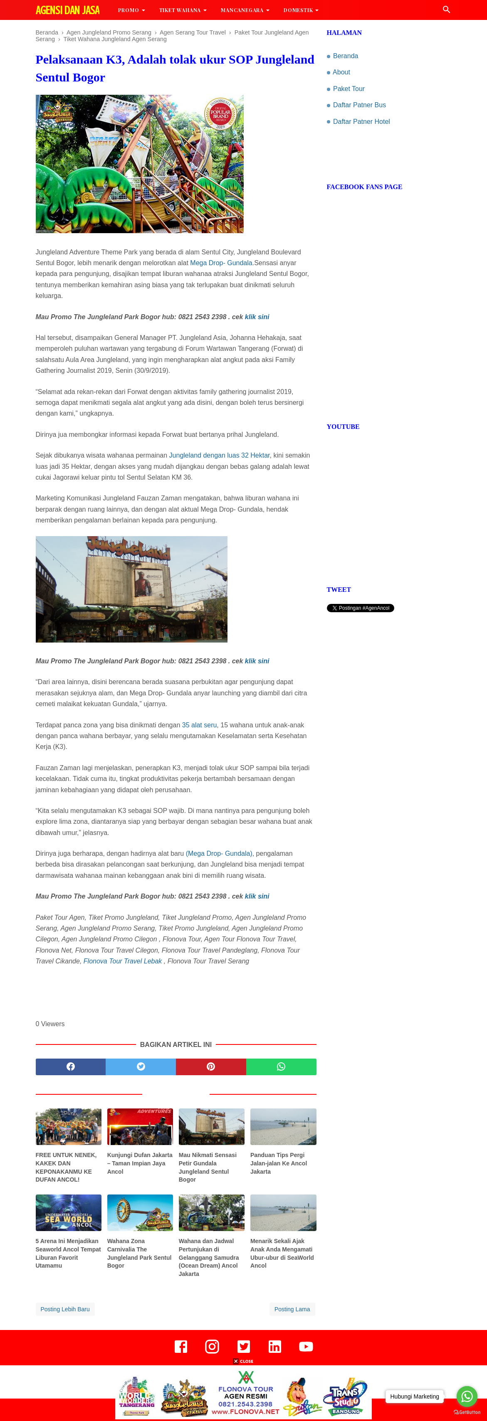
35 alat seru (199, 725)
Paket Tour (349, 88)
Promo (128, 10)
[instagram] (212, 1352)
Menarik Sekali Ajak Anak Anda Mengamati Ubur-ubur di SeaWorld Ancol (282, 1253)
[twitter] (141, 1067)
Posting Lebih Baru (65, 1309)
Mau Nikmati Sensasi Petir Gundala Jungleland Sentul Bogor (208, 1167)
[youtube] (306, 1352)
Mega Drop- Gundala (221, 262)
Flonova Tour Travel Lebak (123, 961)
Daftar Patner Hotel (361, 121)
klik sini (257, 316)
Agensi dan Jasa (67, 10)
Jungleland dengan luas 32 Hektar (219, 455)
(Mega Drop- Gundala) (218, 853)
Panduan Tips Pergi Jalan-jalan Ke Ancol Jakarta (278, 1163)
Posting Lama (292, 1309)
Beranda (345, 55)
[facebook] (71, 1067)
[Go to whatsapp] (467, 1396)
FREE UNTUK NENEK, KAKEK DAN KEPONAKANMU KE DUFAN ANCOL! (66, 1167)
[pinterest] (211, 1067)
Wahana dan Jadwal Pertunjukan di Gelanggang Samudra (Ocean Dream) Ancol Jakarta (209, 1257)
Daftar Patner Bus (359, 104)
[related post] (69, 1126)
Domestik (298, 10)
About (341, 72)
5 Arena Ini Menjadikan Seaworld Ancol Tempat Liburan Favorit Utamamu (68, 1253)
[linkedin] (275, 1352)
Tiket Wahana (180, 10)
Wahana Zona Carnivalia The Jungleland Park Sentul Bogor (139, 1253)
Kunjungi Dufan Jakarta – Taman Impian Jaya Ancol (140, 1163)
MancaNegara (242, 10)
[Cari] (447, 11)
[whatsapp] (281, 1067)
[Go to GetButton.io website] (467, 1412)
